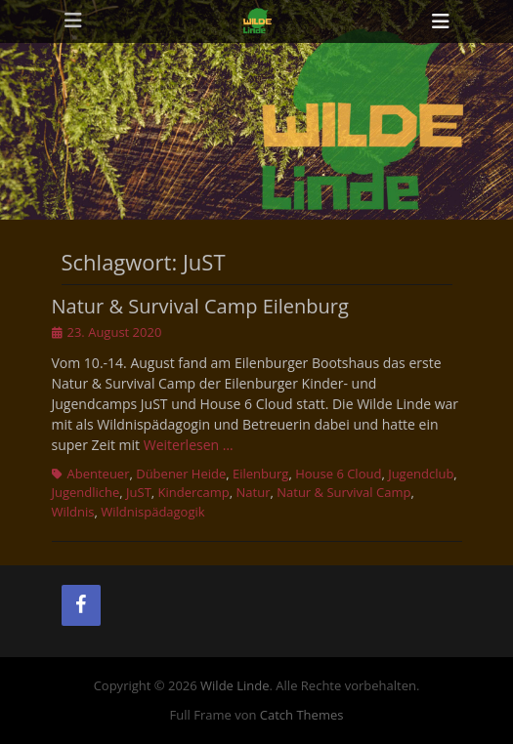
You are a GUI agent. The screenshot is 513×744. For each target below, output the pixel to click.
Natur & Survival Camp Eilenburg (200, 306)
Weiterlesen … (189, 444)
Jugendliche (86, 492)
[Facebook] (81, 605)
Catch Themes (302, 714)
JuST (138, 492)
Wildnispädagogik (152, 511)
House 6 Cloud (338, 473)
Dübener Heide (181, 473)
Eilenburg (260, 473)
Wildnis (73, 511)
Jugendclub (420, 473)
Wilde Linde (235, 685)
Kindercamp (194, 492)
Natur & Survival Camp (343, 492)
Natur (253, 492)
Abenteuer (98, 473)
